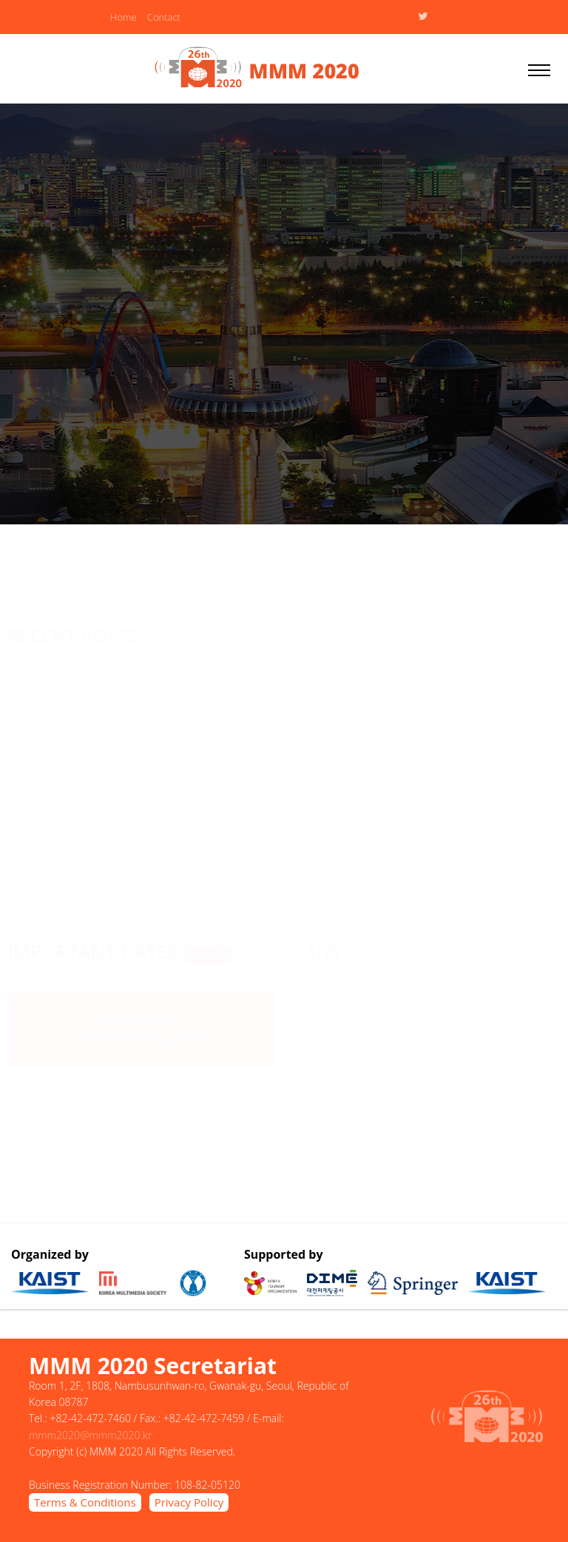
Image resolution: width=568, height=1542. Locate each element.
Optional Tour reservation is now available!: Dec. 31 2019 (224, 694)
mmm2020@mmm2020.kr (90, 1435)
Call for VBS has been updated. (117, 849)
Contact (163, 17)
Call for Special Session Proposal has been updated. (172, 875)
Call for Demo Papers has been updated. (143, 797)
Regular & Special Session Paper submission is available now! (196, 823)
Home (123, 17)
